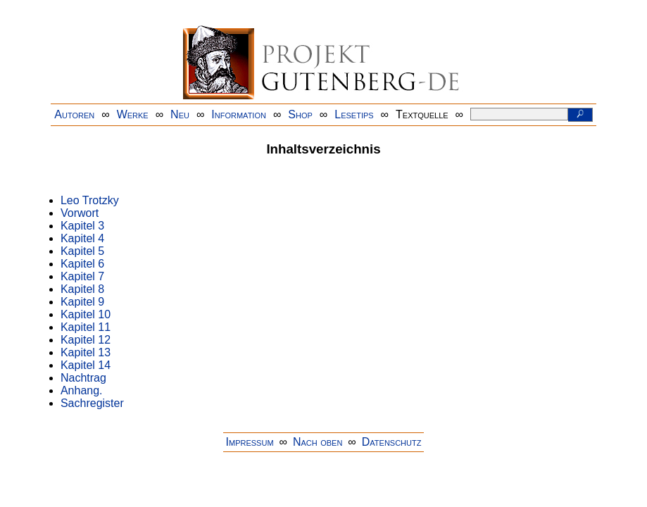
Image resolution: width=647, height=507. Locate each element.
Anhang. (82, 390)
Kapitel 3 (82, 226)
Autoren (74, 114)
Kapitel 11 (86, 327)
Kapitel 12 (86, 340)
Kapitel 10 (86, 314)
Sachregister (92, 403)
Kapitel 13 (86, 352)
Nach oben (317, 442)
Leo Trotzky (90, 200)
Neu (179, 114)
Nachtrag (83, 378)
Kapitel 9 (82, 302)
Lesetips (353, 114)
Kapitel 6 (82, 264)
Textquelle (422, 114)
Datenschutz (392, 442)
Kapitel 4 (82, 238)
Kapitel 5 (82, 251)
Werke (133, 114)
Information (238, 114)
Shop (300, 114)
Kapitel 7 (82, 276)
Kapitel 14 (86, 365)
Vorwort (80, 213)
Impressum (250, 442)
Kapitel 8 (82, 289)
